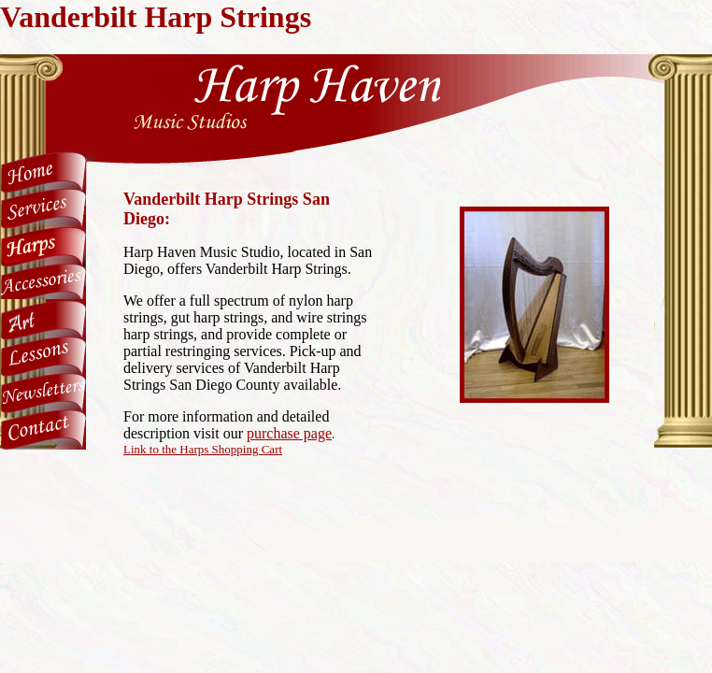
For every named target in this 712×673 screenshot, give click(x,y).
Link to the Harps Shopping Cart (202, 449)
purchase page (289, 433)
